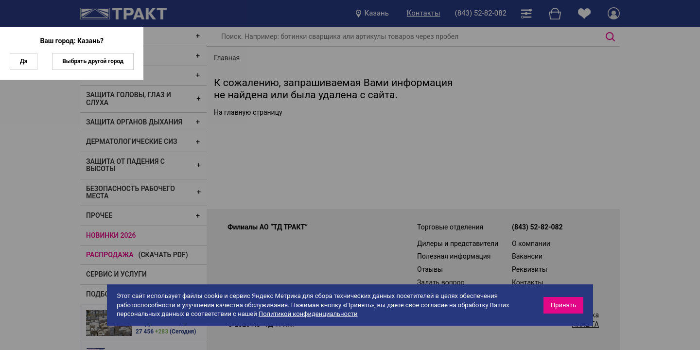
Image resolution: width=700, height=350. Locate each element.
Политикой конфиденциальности (308, 313)
